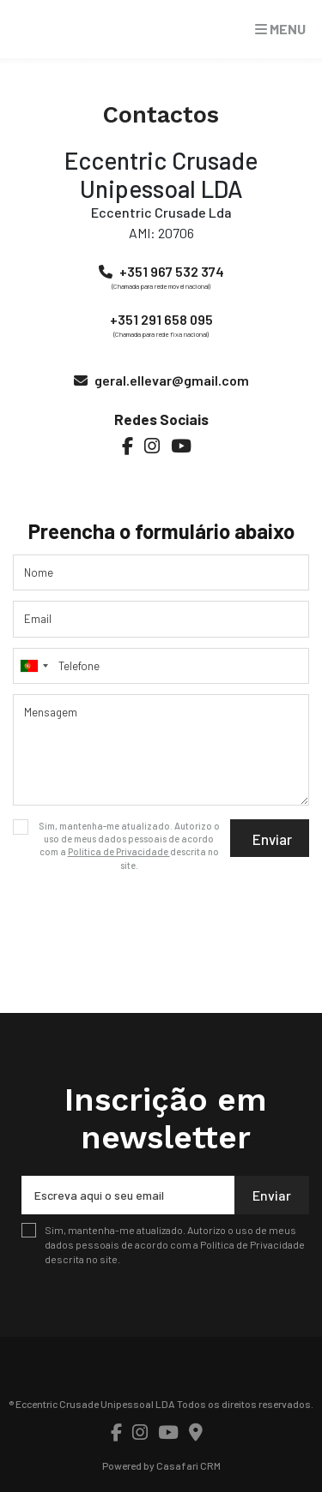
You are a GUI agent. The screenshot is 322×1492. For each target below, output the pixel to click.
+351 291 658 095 (161, 319)
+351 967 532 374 (171, 271)
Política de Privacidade (119, 851)
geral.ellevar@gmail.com (171, 380)
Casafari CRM (188, 1465)
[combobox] (161, 666)
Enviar (272, 839)
